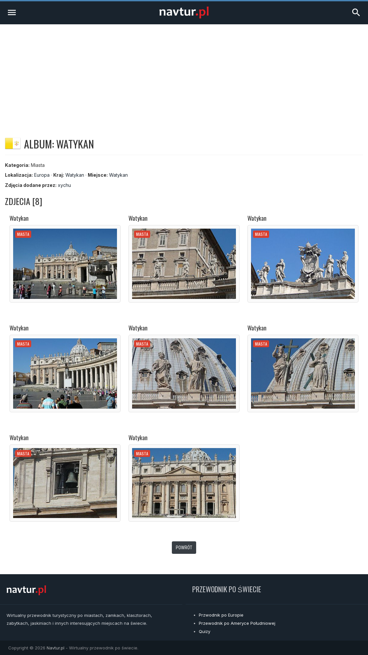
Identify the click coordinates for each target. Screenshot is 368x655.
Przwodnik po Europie (221, 615)
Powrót (184, 547)
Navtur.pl (55, 647)
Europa (42, 175)
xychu (64, 185)
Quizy (204, 631)
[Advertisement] (184, 74)
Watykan (74, 175)
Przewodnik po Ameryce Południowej (237, 623)
